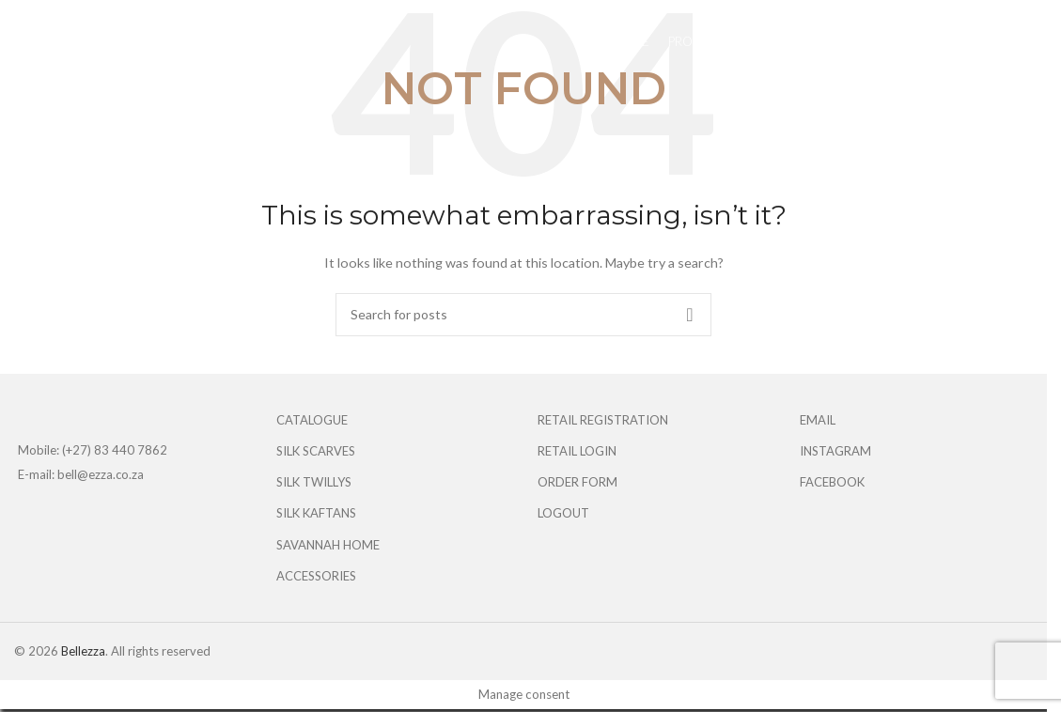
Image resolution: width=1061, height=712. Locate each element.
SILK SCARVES (315, 450)
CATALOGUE (312, 419)
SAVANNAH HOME (328, 544)
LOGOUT (563, 512)
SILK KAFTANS (316, 512)
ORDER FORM (577, 481)
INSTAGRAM (835, 450)
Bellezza (83, 650)
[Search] (523, 314)
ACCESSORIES (316, 575)
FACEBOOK (832, 481)
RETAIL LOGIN (577, 450)
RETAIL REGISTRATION (603, 419)
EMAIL (817, 419)
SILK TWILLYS (313, 481)
